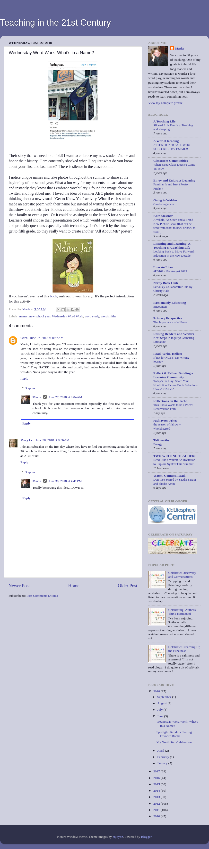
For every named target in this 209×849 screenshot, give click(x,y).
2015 (157, 784)
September (164, 697)
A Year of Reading (166, 141)
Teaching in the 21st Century (55, 23)
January (162, 763)
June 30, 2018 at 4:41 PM (65, 481)
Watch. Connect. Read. (169, 475)
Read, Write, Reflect (167, 353)
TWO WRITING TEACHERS (174, 456)
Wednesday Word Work (67, 316)
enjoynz (118, 837)
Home (73, 585)
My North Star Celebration (174, 742)
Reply (24, 378)
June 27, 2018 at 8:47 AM (47, 338)
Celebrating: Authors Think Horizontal (182, 612)
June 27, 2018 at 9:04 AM (65, 397)
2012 (157, 803)
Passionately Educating (169, 302)
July (160, 709)
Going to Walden (165, 200)
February (163, 757)
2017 (157, 771)
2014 (157, 790)
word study (92, 316)
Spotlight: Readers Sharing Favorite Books (174, 734)
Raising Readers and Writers (173, 334)
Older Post (127, 585)
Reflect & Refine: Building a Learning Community (173, 375)
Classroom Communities (170, 160)
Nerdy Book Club (165, 283)
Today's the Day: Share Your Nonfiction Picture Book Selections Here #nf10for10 (175, 385)
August (162, 703)
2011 (157, 810)
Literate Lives (163, 267)
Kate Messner (163, 216)
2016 (157, 778)
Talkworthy (161, 440)
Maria (37, 397)
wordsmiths (108, 316)
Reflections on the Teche (170, 401)
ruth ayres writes (165, 420)
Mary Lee (27, 440)
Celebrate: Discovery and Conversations (182, 574)
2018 (157, 691)
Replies (30, 388)
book (53, 296)
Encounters (160, 306)
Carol (24, 338)
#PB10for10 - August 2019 (170, 271)
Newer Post (19, 585)
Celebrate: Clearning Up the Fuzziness (184, 649)
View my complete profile (165, 103)
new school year (39, 316)
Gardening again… (165, 204)
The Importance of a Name (170, 322)
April (161, 750)
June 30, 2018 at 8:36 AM (53, 440)
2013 (157, 797)
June (160, 716)
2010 (157, 816)
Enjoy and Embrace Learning (174, 180)
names (23, 316)
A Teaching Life (164, 121)
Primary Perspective (167, 318)
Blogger (146, 837)
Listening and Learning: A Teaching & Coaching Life (171, 245)
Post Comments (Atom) (42, 595)
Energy (157, 444)
